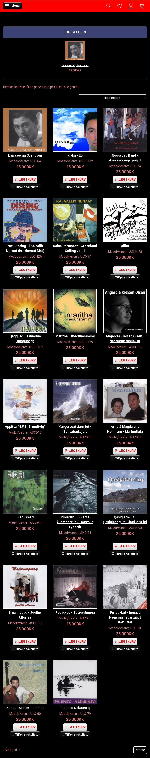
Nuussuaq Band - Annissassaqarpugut (125, 157)
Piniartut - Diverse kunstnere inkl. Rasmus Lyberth (75, 522)
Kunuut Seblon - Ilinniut (25, 708)
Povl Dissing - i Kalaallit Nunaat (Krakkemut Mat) (25, 248)
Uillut (125, 246)
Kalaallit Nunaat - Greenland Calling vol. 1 (75, 248)
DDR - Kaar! (25, 517)
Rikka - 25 (75, 155)
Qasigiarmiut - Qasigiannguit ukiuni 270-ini (125, 519)
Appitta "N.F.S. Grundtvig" (25, 427)
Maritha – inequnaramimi (75, 336)
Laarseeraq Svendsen (75, 65)
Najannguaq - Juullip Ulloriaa (25, 615)
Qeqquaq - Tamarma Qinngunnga (25, 338)
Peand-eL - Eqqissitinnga (75, 612)
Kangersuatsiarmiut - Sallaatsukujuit (75, 429)
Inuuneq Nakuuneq (75, 708)
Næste (140, 750)
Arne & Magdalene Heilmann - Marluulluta (125, 429)
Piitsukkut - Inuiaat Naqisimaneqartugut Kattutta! (125, 617)
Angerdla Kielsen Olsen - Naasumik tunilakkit (125, 338)
